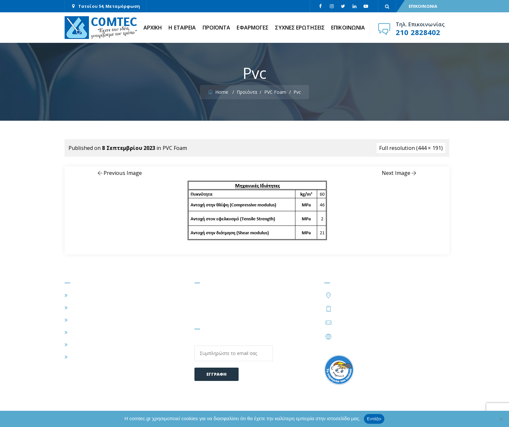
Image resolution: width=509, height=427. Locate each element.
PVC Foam (175, 148)
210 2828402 (418, 32)
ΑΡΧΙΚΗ (152, 27)
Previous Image (119, 173)
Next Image (399, 173)
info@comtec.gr (354, 322)
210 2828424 (386, 308)
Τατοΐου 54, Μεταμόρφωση (109, 6)
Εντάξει (374, 418)
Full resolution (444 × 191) (411, 148)
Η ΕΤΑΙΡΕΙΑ (182, 27)
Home (219, 92)
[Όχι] (501, 419)
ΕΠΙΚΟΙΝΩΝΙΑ (423, 6)
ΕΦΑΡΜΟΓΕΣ (252, 27)
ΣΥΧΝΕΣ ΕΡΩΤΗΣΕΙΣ (300, 27)
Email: (233, 349)
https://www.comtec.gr (362, 336)
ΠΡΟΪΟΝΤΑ (216, 27)
